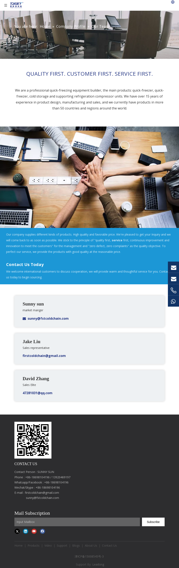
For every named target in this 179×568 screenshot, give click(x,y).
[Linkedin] (25, 531)
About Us (91, 545)
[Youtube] (34, 531)
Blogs (76, 545)
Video (48, 545)
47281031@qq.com (37, 393)
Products (34, 545)
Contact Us (109, 545)
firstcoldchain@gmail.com (44, 355)
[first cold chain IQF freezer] (32, 440)
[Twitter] (17, 531)
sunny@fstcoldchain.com (48, 318)
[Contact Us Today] (89, 177)
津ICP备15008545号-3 (90, 556)
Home (18, 545)
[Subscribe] (153, 522)
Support (62, 545)
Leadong (98, 564)
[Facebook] (42, 531)
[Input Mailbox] (77, 522)
